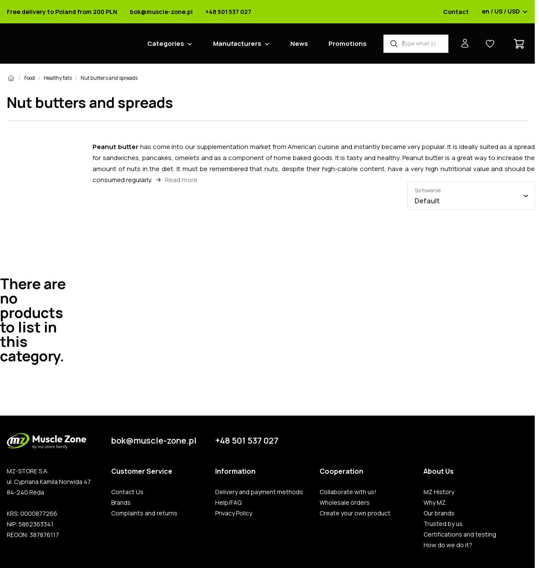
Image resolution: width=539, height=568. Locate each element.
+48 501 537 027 (228, 12)
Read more (181, 180)
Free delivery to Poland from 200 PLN (62, 12)
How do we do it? (448, 545)
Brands (121, 503)
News (299, 43)
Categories (165, 43)
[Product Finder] (416, 43)
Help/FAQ (228, 503)
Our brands (439, 513)
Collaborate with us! (348, 492)
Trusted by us (443, 524)
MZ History (439, 492)
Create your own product (355, 513)
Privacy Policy (233, 513)
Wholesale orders (345, 503)
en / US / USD (505, 11)
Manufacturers (237, 43)
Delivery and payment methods (259, 492)
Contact (456, 12)
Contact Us (127, 492)
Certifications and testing (460, 534)
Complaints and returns (144, 513)
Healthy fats (58, 78)
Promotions (347, 43)
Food (29, 78)
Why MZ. (435, 503)
